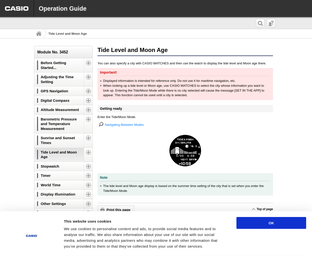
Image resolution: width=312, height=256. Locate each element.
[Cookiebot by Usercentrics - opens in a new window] (31, 246)
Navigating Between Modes (124, 125)
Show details (255, 246)
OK (271, 203)
